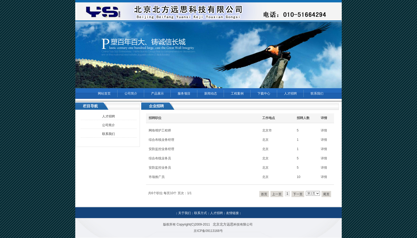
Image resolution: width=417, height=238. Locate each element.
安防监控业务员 (160, 167)
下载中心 (263, 93)
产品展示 (157, 93)
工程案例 (237, 93)
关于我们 (184, 213)
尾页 (326, 194)
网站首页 (104, 93)
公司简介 (130, 93)
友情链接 (232, 213)
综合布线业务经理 (161, 140)
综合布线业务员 (160, 158)
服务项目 (184, 93)
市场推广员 (157, 177)
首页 (264, 194)
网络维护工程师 (160, 130)
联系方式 (200, 213)
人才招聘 (290, 93)
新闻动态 (210, 93)
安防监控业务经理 (161, 149)
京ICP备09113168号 (208, 231)
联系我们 (317, 93)
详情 (324, 130)
